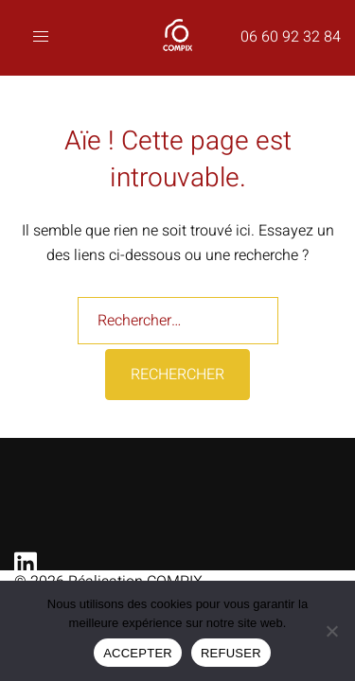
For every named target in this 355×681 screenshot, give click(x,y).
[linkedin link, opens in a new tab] (21, 558)
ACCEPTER (137, 653)
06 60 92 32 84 (290, 37)
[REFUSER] (331, 630)
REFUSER (231, 653)
